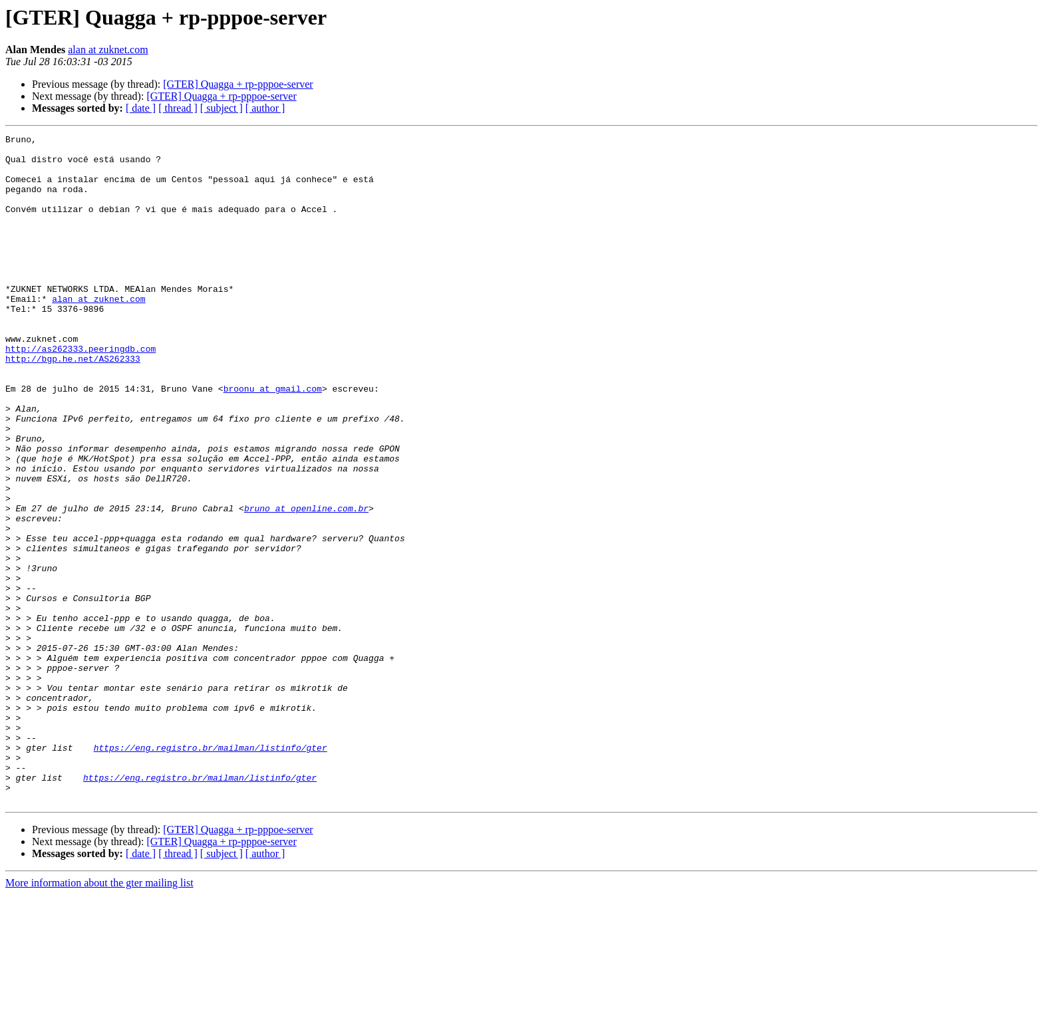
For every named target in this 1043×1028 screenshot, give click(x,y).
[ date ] (141, 108)
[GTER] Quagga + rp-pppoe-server (238, 84)
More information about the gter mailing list (99, 1016)
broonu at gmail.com (273, 440)
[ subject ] (221, 108)
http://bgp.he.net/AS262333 (72, 404)
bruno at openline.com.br (306, 584)
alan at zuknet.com (108, 49)
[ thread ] (178, 108)
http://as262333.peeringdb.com (80, 392)
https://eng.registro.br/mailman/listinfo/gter (210, 871)
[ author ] (265, 108)
